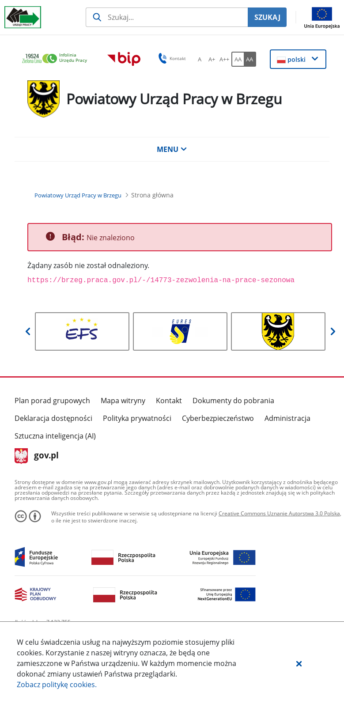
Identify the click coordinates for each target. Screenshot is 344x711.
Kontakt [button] (170, 58)
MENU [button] (172, 149)
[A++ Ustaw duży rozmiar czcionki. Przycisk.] (224, 59)
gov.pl (37, 456)
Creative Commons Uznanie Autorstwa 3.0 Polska (279, 513)
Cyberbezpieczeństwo (218, 418)
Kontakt (169, 400)
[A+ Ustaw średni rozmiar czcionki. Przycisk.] (212, 59)
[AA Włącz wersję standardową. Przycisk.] (237, 59)
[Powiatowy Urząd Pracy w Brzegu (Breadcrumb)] (77, 195)
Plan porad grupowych (52, 400)
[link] (57, 59)
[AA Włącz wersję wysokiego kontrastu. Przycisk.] (250, 59)
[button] (299, 663)
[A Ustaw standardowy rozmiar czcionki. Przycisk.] (199, 59)
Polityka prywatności (137, 418)
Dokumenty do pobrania (233, 400)
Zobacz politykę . (57, 684)
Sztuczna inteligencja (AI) (55, 436)
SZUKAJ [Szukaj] (267, 17)
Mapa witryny (123, 400)
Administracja (287, 418)
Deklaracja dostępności (53, 418)
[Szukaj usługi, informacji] (167, 17)
